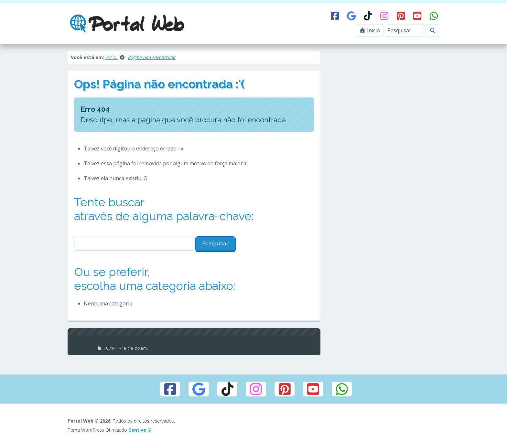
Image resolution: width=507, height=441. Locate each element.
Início (369, 30)
